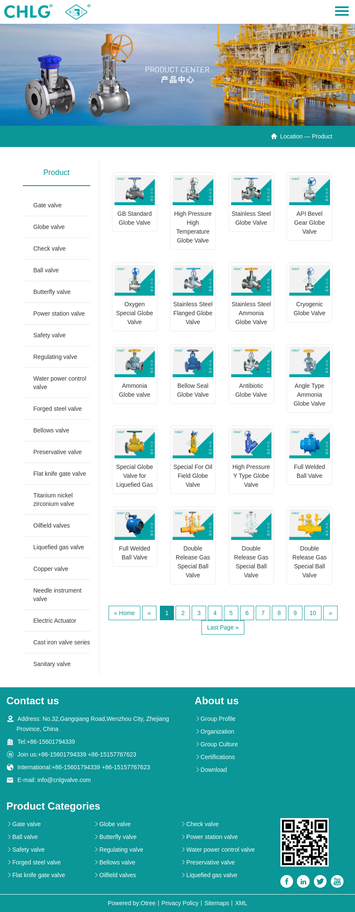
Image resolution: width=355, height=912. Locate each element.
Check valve (50, 248)
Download (211, 769)
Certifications (215, 757)
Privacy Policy (180, 903)
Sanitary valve (52, 664)
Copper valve (51, 568)
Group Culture (216, 744)
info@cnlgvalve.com (64, 779)
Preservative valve (58, 452)
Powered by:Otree (132, 903)
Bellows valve (52, 430)
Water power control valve (60, 382)
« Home (124, 613)
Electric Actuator (55, 620)
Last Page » (223, 627)
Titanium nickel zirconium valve (54, 499)
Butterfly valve (52, 291)
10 (313, 613)
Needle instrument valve (58, 594)
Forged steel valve (58, 408)
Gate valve (48, 205)
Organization (214, 731)
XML (241, 903)
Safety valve (50, 335)
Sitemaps (216, 903)
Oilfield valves (52, 525)
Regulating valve (56, 356)
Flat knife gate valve (60, 473)
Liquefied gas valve (59, 547)
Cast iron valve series (62, 642)
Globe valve (49, 226)
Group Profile (215, 718)
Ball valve (46, 270)
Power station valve (59, 313)
